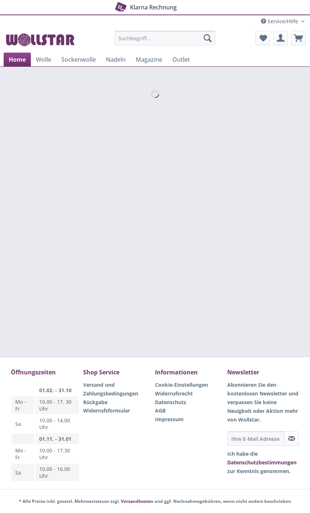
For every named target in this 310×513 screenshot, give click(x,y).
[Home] (17, 59)
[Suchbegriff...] (165, 38)
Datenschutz (170, 402)
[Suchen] (207, 38)
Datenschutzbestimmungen (262, 462)
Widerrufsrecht (174, 393)
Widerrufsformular (106, 410)
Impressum (169, 419)
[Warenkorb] (298, 38)
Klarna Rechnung (145, 6)
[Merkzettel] (263, 38)
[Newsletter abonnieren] (291, 438)
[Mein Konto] (280, 38)
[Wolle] (43, 59)
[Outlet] (181, 59)
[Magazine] (149, 59)
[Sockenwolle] (78, 59)
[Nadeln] (116, 59)
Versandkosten (137, 501)
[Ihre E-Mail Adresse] (256, 438)
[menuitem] (165, 41)
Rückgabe (95, 402)
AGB (160, 410)
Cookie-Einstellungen (181, 384)
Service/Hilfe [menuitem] (280, 21)
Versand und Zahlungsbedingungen (110, 389)
